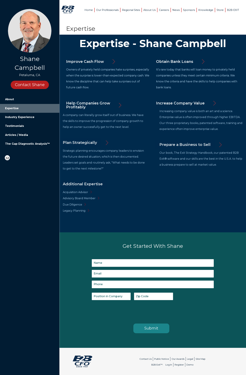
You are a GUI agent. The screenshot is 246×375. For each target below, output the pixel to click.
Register (179, 364)
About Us (149, 10)
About (9, 99)
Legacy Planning (54, 210)
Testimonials (14, 126)
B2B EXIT (233, 10)
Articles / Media (16, 135)
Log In (168, 364)
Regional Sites (131, 10)
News (176, 10)
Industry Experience (19, 117)
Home (88, 10)
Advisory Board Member (59, 198)
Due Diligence (53, 204)
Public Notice (161, 359)
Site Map (200, 359)
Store (220, 10)
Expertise (12, 108)
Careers (164, 10)
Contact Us (145, 359)
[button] (85, 61)
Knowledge (205, 10)
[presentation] (117, 311)
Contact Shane (30, 84)
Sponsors (189, 10)
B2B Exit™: (157, 364)
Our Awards (178, 359)
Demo (190, 364)
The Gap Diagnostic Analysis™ (27, 143)
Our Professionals (107, 10)
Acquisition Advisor (56, 192)
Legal (190, 359)
